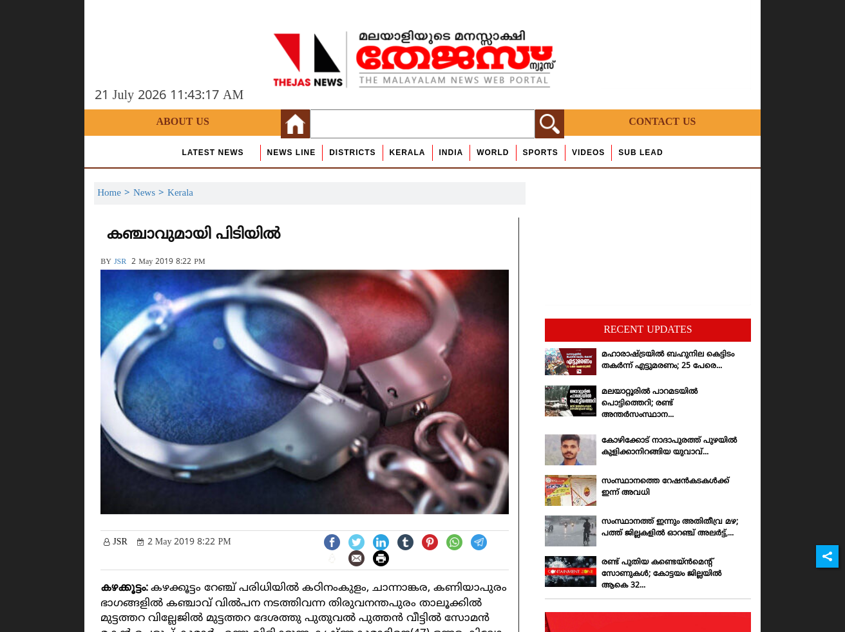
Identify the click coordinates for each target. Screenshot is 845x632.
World (493, 152)
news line (291, 152)
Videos (588, 152)
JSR (120, 262)
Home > (115, 193)
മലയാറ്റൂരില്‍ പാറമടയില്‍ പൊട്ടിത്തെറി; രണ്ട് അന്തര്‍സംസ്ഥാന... (650, 403)
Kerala (408, 152)
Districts (352, 152)
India (451, 152)
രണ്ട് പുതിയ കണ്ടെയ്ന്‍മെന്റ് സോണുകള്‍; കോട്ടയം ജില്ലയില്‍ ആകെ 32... (661, 574)
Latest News (212, 152)
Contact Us (662, 122)
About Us (182, 122)
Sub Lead (640, 152)
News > (150, 193)
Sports (540, 152)
